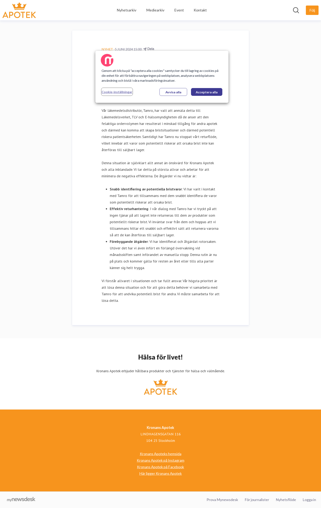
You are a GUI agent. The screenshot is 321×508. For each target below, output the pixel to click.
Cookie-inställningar (117, 92)
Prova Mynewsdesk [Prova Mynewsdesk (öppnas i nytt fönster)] (222, 499)
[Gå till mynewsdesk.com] (21, 500)
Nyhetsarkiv (126, 10)
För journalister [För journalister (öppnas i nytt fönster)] (257, 499)
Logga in (309, 499)
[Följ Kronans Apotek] (312, 10)
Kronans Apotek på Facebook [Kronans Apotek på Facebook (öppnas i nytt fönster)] (160, 467)
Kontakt (200, 10)
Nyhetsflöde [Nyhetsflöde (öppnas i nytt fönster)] (286, 499)
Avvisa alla (173, 92)
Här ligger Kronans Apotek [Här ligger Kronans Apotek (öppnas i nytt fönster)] (160, 473)
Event (179, 10)
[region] (161, 77)
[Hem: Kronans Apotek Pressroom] (19, 10)
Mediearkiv (155, 10)
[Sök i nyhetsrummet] (296, 10)
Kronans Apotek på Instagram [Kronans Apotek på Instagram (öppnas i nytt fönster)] (160, 460)
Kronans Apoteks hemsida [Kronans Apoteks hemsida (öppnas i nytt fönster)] (160, 453)
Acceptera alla (207, 92)
